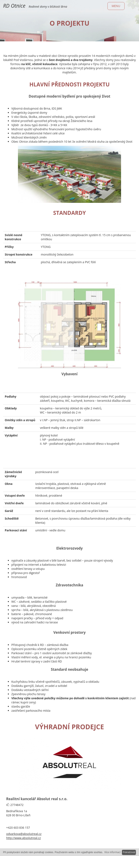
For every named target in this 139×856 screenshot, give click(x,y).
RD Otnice (14, 5)
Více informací (112, 852)
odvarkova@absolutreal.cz (23, 834)
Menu (116, 6)
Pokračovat (129, 852)
